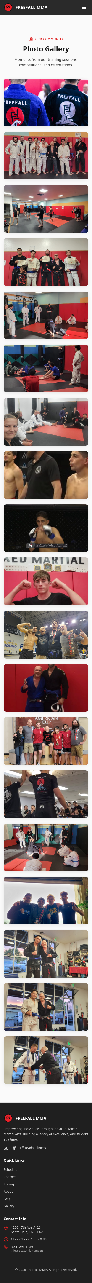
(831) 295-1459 (22, 1246)
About (8, 1191)
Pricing (9, 1184)
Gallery (9, 1206)
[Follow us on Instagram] (6, 1148)
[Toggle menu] (83, 7)
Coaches (10, 1177)
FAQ (7, 1199)
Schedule (10, 1169)
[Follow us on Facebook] (14, 1148)
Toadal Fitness (33, 1148)
